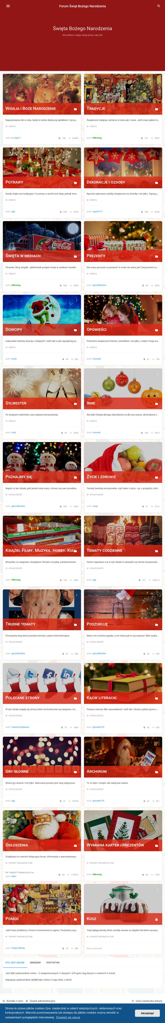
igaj (13, 211)
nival (14, 432)
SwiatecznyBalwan (20, 727)
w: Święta (11, 126)
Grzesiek (97, 359)
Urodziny (35, 962)
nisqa (95, 506)
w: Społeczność (14, 495)
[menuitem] (158, 6)
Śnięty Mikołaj (18, 948)
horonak (96, 432)
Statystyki (52, 962)
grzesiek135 (98, 727)
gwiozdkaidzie (99, 285)
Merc (14, 876)
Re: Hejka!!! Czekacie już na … (21, 872)
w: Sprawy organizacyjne (19, 863)
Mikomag (97, 138)
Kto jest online (15, 962)
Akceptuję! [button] (147, 1013)
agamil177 (98, 211)
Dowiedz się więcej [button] (68, 1017)
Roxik (14, 359)
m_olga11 (16, 138)
